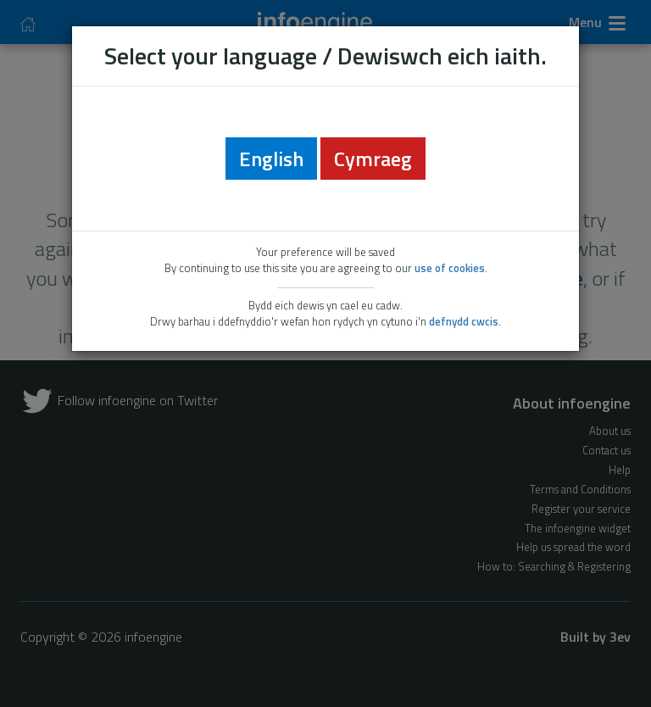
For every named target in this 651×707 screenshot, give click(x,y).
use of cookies (450, 267)
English (271, 158)
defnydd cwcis (463, 321)
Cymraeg (373, 158)
